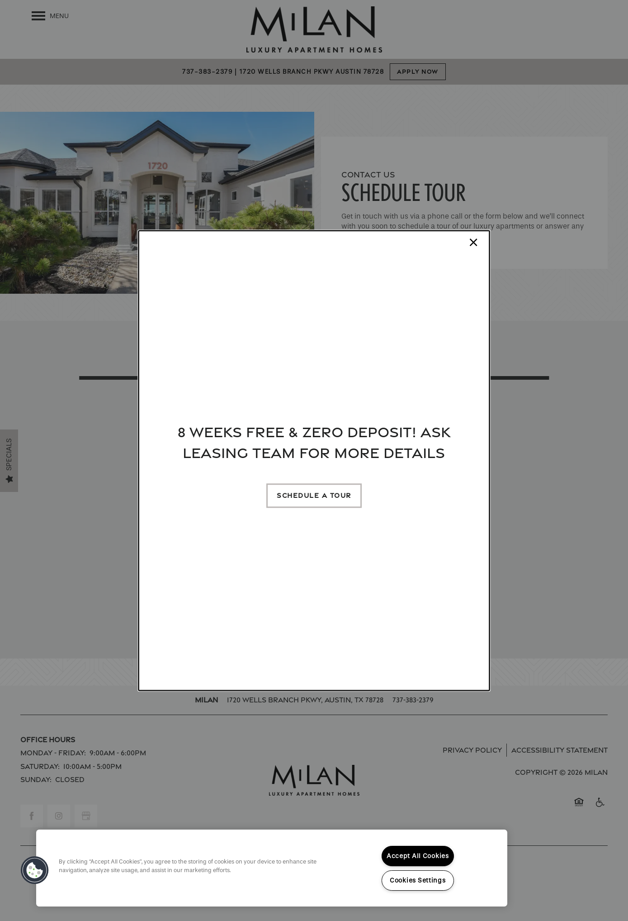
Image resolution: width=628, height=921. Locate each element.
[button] (314, 495)
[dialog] (314, 460)
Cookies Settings (418, 880)
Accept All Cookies (418, 856)
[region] (271, 868)
